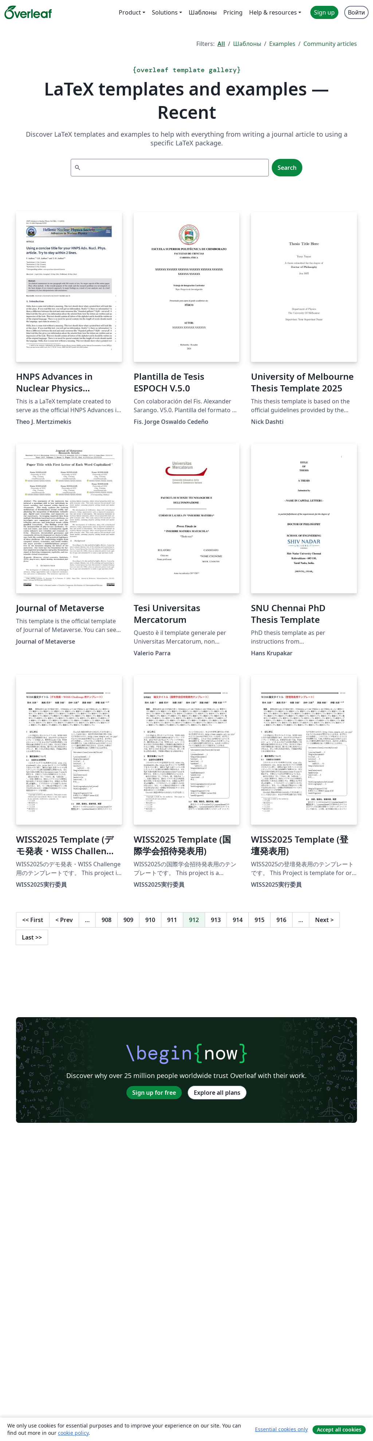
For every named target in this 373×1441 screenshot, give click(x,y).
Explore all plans (217, 1093)
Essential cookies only (281, 1429)
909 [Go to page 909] (128, 920)
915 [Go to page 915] (259, 920)
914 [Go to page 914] (238, 920)
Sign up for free (154, 1093)
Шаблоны (247, 44)
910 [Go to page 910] (150, 920)
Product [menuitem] (130, 12)
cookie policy (73, 1432)
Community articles (330, 44)
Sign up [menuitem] (324, 12)
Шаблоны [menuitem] (203, 12)
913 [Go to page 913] (216, 920)
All (221, 44)
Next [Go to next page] (324, 920)
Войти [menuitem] (356, 12)
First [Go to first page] (32, 920)
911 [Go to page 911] (172, 920)
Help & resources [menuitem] (273, 12)
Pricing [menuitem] (233, 12)
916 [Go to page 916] (281, 920)
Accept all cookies (339, 1429)
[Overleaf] (28, 12)
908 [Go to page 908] (106, 920)
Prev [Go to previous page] (64, 920)
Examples (282, 44)
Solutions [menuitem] (165, 12)
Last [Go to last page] (32, 937)
